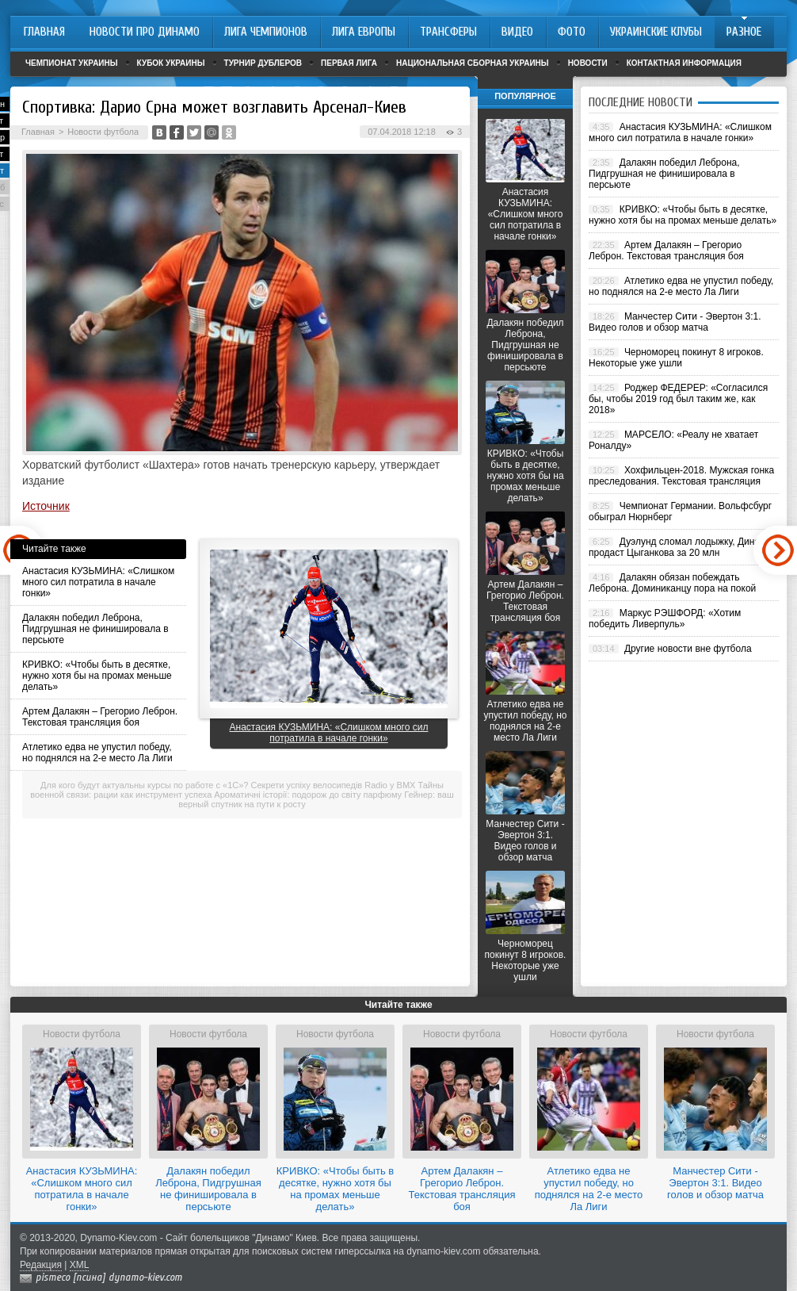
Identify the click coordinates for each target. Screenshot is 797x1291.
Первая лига (349, 63)
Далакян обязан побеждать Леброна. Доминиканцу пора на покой (672, 583)
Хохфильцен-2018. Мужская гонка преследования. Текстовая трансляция (681, 476)
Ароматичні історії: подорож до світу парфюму (308, 794)
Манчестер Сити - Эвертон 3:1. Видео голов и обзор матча (525, 840)
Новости (588, 63)
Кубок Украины (171, 63)
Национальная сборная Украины (472, 63)
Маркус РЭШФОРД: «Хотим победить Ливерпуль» (665, 618)
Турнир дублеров (263, 63)
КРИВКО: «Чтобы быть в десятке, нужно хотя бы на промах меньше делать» (97, 675)
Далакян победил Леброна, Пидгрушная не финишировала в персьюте (95, 629)
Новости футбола (103, 131)
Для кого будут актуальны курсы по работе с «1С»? (144, 785)
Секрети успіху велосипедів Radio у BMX (333, 785)
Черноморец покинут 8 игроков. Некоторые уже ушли (525, 960)
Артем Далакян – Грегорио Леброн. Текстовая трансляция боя (99, 717)
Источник (46, 506)
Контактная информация (684, 63)
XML (80, 1264)
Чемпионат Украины (71, 63)
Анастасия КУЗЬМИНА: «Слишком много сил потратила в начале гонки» (98, 582)
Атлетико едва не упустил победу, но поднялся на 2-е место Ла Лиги (97, 752)
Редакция (41, 1264)
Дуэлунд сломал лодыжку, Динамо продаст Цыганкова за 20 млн (680, 547)
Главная (38, 131)
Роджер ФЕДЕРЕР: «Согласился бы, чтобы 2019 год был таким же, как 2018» (678, 399)
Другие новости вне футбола (688, 648)
